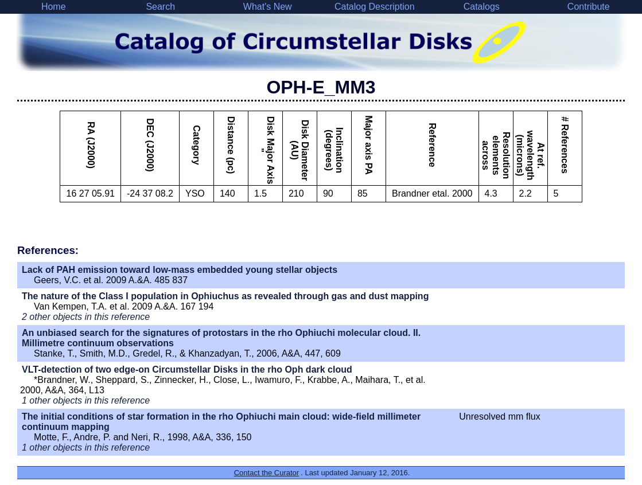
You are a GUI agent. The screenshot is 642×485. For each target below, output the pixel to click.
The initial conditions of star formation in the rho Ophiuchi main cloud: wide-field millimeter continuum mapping (221, 422)
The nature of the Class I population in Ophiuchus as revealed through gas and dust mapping (225, 296)
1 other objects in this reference (86, 400)
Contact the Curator (266, 472)
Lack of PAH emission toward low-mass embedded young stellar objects (179, 270)
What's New (267, 6)
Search (160, 6)
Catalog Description (374, 6)
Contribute (588, 6)
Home (53, 6)
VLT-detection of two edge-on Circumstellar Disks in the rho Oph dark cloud (187, 369)
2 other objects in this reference (86, 317)
